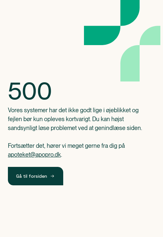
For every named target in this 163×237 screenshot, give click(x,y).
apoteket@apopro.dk (34, 154)
